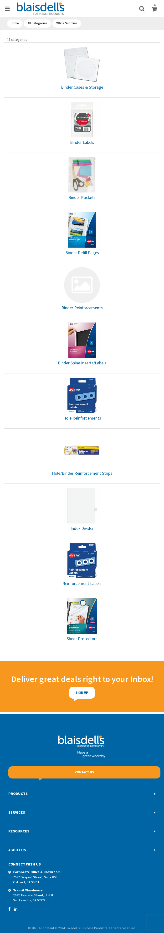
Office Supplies (66, 23)
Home (15, 23)
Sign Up (67, 692)
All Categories (37, 23)
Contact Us (84, 772)
